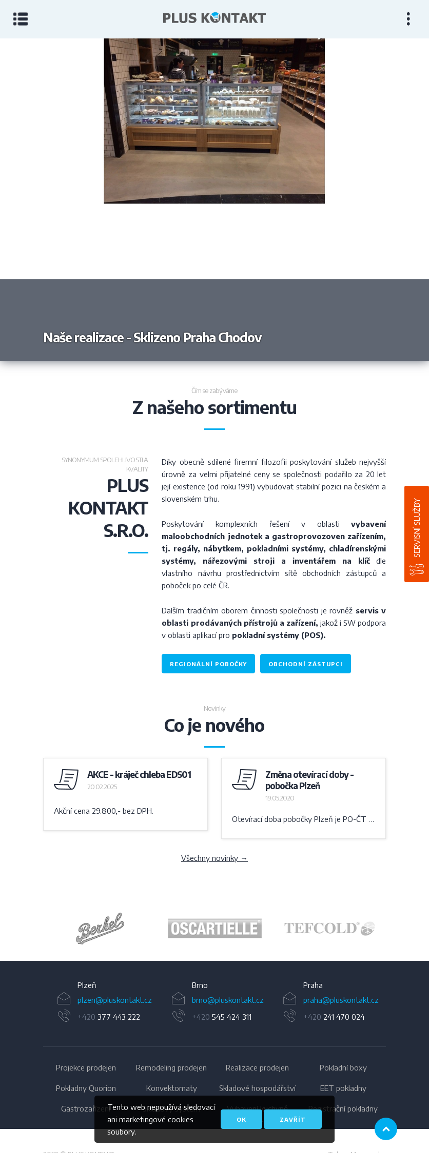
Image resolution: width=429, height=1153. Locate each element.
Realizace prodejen (257, 1067)
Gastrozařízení (85, 1108)
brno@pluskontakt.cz (228, 999)
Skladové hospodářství (257, 1088)
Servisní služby (416, 528)
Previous (107, 199)
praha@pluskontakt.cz (341, 999)
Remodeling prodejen (171, 1067)
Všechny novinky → (214, 857)
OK (241, 1119)
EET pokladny (343, 1088)
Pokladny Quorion (86, 1088)
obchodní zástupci (305, 664)
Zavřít (293, 1119)
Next (322, 199)
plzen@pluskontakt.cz (114, 999)
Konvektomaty (171, 1088)
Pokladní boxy (343, 1067)
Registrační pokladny (343, 1108)
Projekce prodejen (86, 1067)
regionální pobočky (208, 664)
